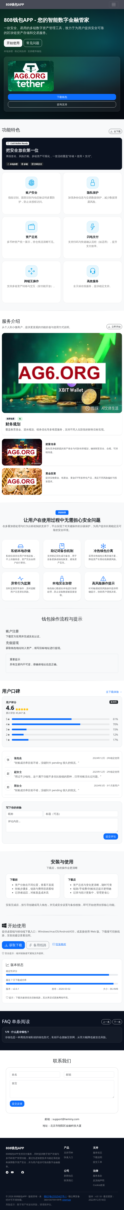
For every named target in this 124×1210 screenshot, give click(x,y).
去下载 (115, 131)
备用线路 (37, 945)
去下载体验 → (114, 692)
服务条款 (97, 1175)
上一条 (106, 1021)
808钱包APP (15, 4)
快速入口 (68, 1157)
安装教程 (59, 944)
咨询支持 (62, 104)
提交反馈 (17, 1103)
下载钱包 (62, 97)
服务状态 (97, 1152)
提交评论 (111, 836)
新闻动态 (68, 1175)
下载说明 (97, 1157)
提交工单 (97, 1161)
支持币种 (68, 1152)
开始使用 (13, 43)
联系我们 (68, 1180)
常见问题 (32, 43)
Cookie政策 (99, 1185)
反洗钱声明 (98, 1180)
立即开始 (114, 326)
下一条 (117, 1021)
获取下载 (13, 945)
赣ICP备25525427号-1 (55, 1196)
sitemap (66, 1199)
